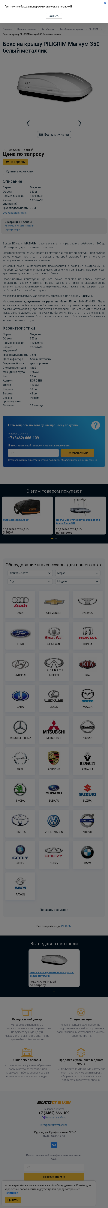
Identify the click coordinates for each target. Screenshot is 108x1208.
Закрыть (54, 15)
